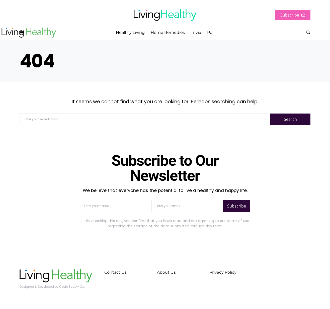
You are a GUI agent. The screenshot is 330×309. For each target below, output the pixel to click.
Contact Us (115, 272)
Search (290, 119)
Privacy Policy (222, 272)
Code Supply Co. (72, 286)
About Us (166, 272)
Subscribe (292, 15)
